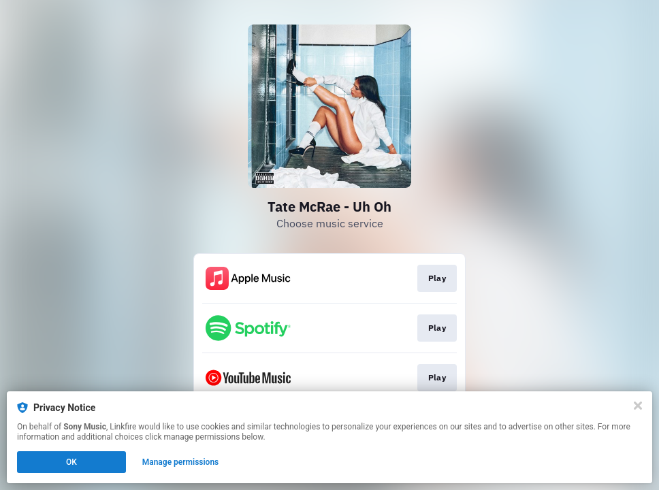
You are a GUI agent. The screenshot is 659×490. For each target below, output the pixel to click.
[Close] (638, 405)
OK (71, 462)
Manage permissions (180, 462)
